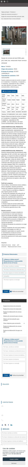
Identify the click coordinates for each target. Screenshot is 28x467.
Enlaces (6, 384)
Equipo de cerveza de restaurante (12, 309)
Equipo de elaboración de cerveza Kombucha (12, 327)
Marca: (3, 66)
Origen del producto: (7, 69)
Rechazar (14, 463)
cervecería (3, 246)
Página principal (5, 12)
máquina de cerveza (6, 245)
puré (18, 245)
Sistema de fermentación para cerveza (11, 319)
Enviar (6, 375)
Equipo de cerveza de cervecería (9, 14)
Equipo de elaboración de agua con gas (12, 331)
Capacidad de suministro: (8, 75)
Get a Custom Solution (9, 91)
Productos (12, 12)
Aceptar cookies (14, 459)
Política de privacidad (18, 375)
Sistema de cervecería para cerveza (12, 316)
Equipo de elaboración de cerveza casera (12, 312)
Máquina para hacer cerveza (14, 246)
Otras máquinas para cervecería (11, 323)
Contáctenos (8, 402)
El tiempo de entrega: (7, 71)
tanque (14, 245)
